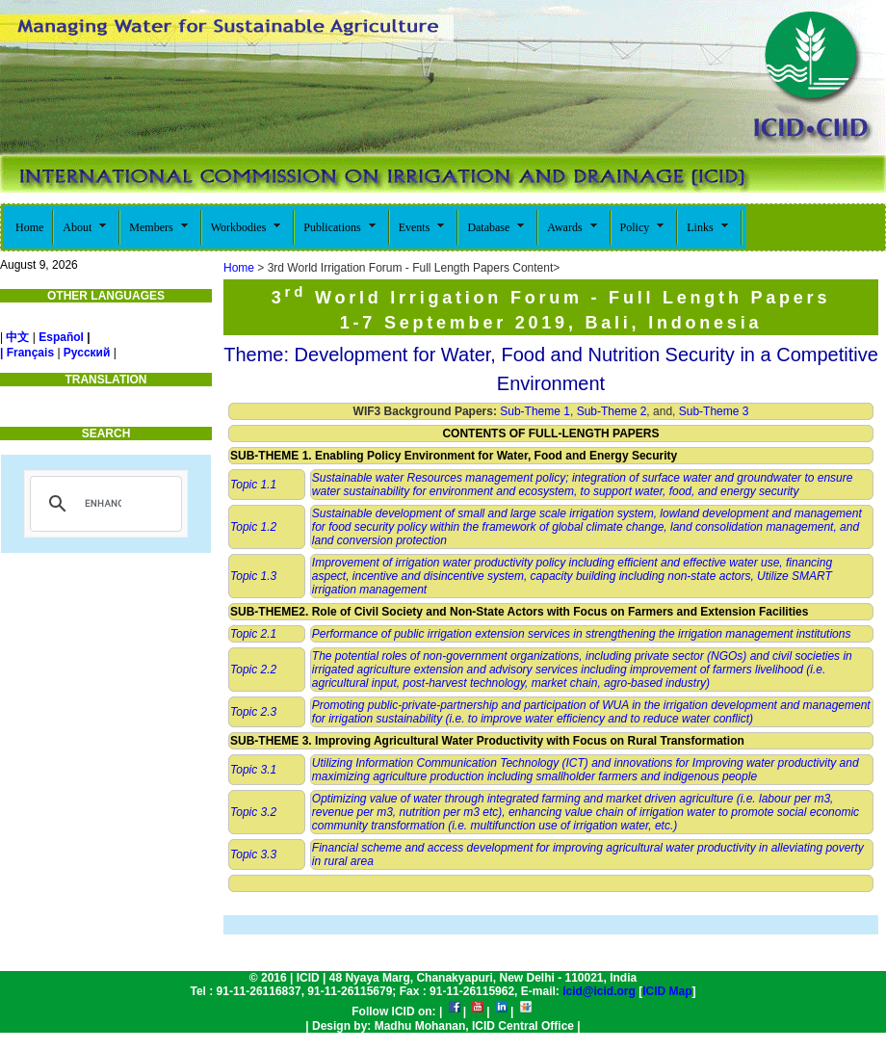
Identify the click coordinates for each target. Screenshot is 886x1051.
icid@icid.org (599, 991)
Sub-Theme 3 (714, 411)
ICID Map (666, 991)
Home (238, 268)
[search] (103, 503)
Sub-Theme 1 (533, 411)
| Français (27, 352)
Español (61, 337)
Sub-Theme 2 (612, 411)
